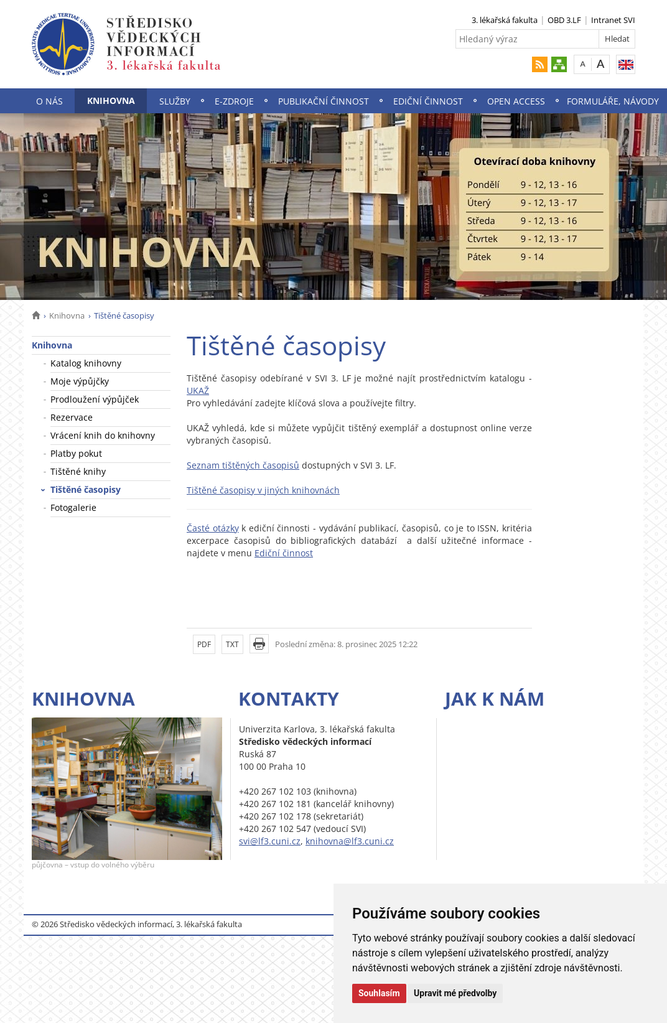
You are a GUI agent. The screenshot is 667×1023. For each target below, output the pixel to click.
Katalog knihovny (85, 363)
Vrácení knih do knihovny (102, 435)
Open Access (516, 101)
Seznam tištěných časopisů (243, 465)
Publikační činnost (323, 101)
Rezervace (71, 417)
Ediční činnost (428, 101)
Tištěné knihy (78, 471)
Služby (174, 101)
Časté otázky (213, 528)
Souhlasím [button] (379, 993)
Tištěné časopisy (85, 489)
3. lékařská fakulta (505, 20)
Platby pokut (76, 453)
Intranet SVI (613, 20)
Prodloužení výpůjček (94, 399)
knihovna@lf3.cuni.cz (350, 841)
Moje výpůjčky (79, 381)
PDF (204, 644)
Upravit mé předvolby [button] (455, 993)
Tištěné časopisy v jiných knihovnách (263, 490)
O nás (49, 101)
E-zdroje (234, 101)
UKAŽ (198, 390)
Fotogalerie (73, 507)
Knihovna (111, 100)
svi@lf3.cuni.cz (270, 841)
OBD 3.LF (564, 20)
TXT (232, 644)
